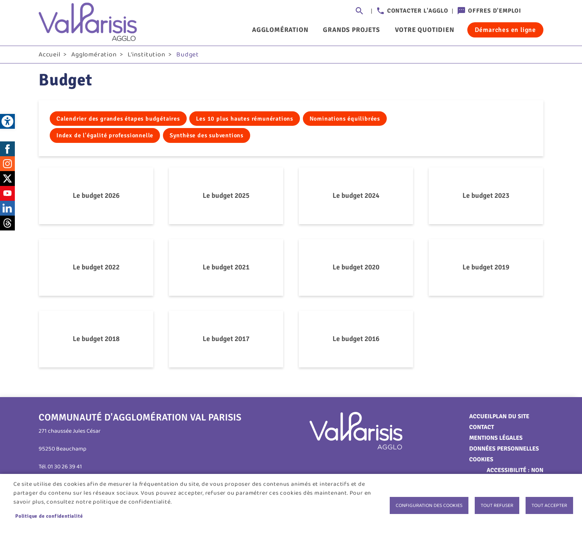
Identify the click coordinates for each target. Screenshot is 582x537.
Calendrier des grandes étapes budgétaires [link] (118, 120)
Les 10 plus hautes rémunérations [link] (244, 120)
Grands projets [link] (351, 30)
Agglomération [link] (280, 30)
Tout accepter (549, 505)
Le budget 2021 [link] (226, 268)
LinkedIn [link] (7, 209)
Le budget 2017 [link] (226, 340)
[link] (7, 121)
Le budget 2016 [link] (356, 340)
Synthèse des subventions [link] (206, 137)
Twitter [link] (7, 180)
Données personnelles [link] (504, 450)
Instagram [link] (7, 165)
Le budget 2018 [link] (96, 340)
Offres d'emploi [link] (494, 10)
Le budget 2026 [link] (96, 197)
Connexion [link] (536, 11)
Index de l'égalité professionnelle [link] (104, 137)
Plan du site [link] (511, 418)
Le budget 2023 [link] (485, 197)
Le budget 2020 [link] (356, 268)
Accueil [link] (50, 56)
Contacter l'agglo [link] (417, 10)
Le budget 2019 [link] (485, 268)
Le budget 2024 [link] (356, 197)
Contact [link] (481, 428)
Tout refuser (497, 505)
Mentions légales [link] (496, 439)
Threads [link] (7, 224)
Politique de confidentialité (49, 516)
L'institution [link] (146, 56)
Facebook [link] (7, 150)
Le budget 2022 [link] (96, 268)
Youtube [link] (7, 194)
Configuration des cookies (429, 505)
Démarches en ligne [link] (505, 30)
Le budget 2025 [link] (226, 197)
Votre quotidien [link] (424, 30)
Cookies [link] (481, 461)
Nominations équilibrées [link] (345, 120)
